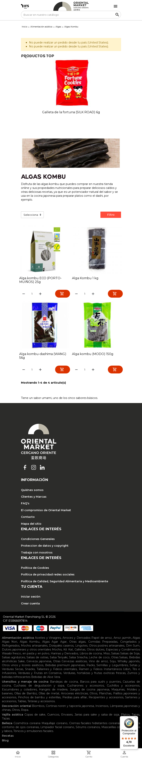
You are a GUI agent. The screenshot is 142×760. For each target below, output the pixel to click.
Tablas (22, 702)
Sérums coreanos (88, 728)
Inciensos (101, 706)
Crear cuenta (30, 604)
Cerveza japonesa (38, 662)
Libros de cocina (91, 654)
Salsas (115, 654)
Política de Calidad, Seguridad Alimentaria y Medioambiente (64, 582)
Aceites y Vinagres (48, 638)
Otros (93, 694)
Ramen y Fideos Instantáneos (100, 670)
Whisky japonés (128, 662)
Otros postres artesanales (107, 646)
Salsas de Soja (129, 654)
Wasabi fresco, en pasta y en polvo (25, 654)
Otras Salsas (119, 658)
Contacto (28, 518)
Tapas (135, 715)
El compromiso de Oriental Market (46, 511)
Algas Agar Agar (54, 642)
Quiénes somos (32, 491)
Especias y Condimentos (123, 650)
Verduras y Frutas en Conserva (40, 674)
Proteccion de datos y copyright (44, 546)
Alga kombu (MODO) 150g (92, 354)
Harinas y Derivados (64, 654)
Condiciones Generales (38, 540)
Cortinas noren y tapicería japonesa (70, 706)
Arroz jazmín (122, 638)
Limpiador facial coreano (57, 728)
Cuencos (53, 715)
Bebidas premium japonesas (65, 666)
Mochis (57, 650)
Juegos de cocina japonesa (89, 690)
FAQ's (25, 504)
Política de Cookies (35, 568)
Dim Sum (132, 646)
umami (47, 398)
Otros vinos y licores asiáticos (22, 666)
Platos (125, 715)
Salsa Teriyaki (59, 658)
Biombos (38, 706)
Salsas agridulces (13, 658)
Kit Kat (68, 650)
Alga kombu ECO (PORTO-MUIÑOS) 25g (40, 280)
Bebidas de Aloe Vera (45, 677)
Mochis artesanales (34, 646)
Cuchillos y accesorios (123, 686)
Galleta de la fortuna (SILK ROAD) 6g (71, 112)
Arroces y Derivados (76, 638)
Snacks (30, 670)
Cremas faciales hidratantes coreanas (95, 724)
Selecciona (31, 214)
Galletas (80, 650)
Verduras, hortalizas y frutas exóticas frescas (94, 674)
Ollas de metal (49, 694)
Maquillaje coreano (54, 724)
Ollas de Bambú (25, 694)
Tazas (6, 719)
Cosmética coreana (27, 724)
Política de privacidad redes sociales (48, 575)
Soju (113, 662)
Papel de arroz (101, 638)
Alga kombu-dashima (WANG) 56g (42, 356)
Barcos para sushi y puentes (100, 682)
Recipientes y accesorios (106, 698)
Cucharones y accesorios (85, 686)
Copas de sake (35, 715)
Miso (106, 654)
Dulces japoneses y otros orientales (26, 650)
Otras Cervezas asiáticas (70, 662)
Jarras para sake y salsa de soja (97, 715)
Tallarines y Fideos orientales (57, 670)
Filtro (111, 214)
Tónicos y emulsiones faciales (33, 732)
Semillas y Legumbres (112, 666)
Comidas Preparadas (102, 642)
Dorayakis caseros (61, 646)
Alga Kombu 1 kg (85, 278)
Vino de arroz (98, 662)
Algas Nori (9, 642)
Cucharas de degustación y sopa (39, 686)
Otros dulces (95, 650)
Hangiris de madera (53, 690)
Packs (90, 666)
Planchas (105, 694)
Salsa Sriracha (78, 658)
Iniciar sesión (30, 597)
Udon (126, 670)
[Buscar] (71, 14)
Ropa (24, 710)
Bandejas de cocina (64, 682)
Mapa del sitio (31, 524)
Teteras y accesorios (41, 702)
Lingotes (81, 646)
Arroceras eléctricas (74, 694)
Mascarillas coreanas (115, 728)
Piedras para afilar (74, 698)
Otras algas (77, 642)
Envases (67, 715)
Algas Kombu (29, 642)
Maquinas (118, 690)
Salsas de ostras (37, 658)
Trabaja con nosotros (37, 553)
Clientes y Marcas (33, 497)
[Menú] (135, 718)
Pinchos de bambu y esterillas (39, 698)
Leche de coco (99, 658)
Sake (21, 662)
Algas (136, 638)
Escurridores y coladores (19, 690)
